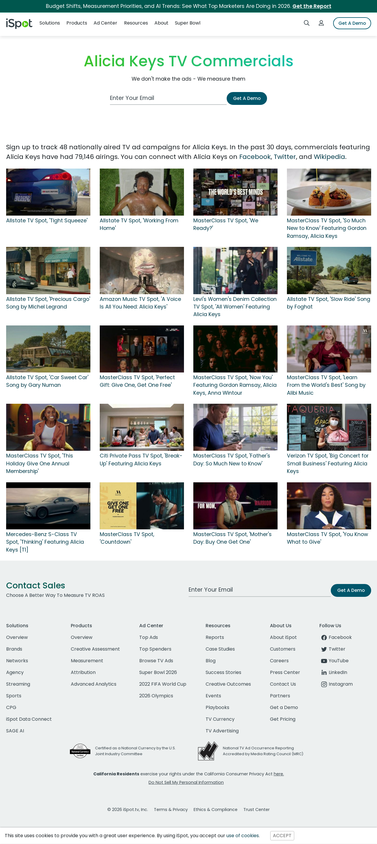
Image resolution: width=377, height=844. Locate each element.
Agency (15, 672)
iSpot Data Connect (29, 719)
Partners (280, 695)
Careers (279, 660)
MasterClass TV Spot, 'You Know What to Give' (327, 538)
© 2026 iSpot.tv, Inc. (127, 809)
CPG (11, 707)
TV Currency (220, 719)
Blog (211, 660)
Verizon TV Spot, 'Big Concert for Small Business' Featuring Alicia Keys (328, 463)
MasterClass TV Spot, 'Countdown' (127, 538)
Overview (17, 637)
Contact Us (283, 684)
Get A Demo (352, 23)
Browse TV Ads (156, 660)
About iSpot (283, 637)
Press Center (285, 672)
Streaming (18, 684)
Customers (282, 649)
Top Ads (148, 637)
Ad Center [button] (105, 23)
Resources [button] (136, 23)
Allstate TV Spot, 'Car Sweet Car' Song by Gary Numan (47, 381)
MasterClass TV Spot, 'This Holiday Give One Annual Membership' (39, 463)
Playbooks (217, 707)
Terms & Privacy (171, 809)
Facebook (255, 156)
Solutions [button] (49, 23)
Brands (14, 649)
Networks (17, 660)
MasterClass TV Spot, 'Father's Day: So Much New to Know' (231, 459)
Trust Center (256, 809)
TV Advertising (222, 730)
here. (279, 774)
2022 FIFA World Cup (162, 684)
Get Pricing (282, 719)
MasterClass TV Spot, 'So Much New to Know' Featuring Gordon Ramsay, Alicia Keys (326, 228)
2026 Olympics (156, 695)
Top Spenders (155, 649)
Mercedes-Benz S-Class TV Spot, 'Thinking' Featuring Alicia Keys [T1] (45, 542)
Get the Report (311, 6)
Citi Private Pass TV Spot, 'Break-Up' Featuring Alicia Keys (141, 459)
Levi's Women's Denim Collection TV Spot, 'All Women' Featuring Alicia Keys (235, 307)
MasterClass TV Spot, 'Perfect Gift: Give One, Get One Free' (137, 381)
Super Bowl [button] (187, 23)
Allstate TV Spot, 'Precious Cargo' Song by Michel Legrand (48, 303)
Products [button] (76, 23)
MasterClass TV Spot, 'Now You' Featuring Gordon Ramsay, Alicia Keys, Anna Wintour (235, 385)
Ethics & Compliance (215, 809)
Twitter (285, 156)
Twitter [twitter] (332, 649)
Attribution (83, 672)
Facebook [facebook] (335, 637)
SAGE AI (15, 730)
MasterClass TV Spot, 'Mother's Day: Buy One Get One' (232, 538)
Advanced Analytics (93, 684)
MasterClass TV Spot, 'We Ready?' (225, 224)
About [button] (161, 23)
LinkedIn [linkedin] (333, 672)
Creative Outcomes (228, 684)
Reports (215, 637)
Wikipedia (329, 156)
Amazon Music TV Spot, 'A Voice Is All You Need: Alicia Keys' (140, 303)
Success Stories (223, 672)
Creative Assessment (95, 649)
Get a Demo (284, 707)
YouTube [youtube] (334, 660)
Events (213, 695)
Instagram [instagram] (336, 684)
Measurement (87, 660)
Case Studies (220, 649)
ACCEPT (282, 835)
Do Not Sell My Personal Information (186, 782)
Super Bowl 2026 (158, 672)
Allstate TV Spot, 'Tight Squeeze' (46, 220)
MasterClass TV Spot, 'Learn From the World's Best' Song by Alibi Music (326, 385)
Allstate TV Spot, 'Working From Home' (139, 224)
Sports (13, 695)
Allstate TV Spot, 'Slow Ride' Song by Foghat (328, 303)
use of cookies (242, 835)
